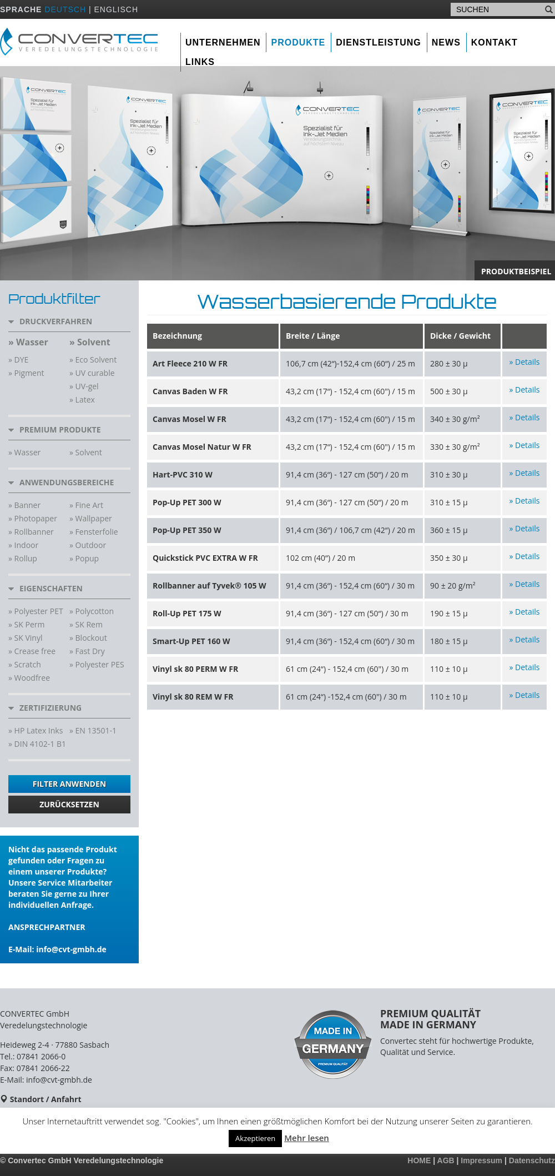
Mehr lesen (306, 1137)
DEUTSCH (65, 9)
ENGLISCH (116, 9)
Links (200, 62)
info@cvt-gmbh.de (71, 949)
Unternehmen (222, 42)
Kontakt (494, 42)
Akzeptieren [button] (255, 1138)
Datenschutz (532, 1160)
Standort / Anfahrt (46, 1099)
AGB (446, 1160)
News (446, 42)
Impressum (481, 1160)
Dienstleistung (378, 42)
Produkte (298, 42)
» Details (524, 361)
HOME (419, 1160)
